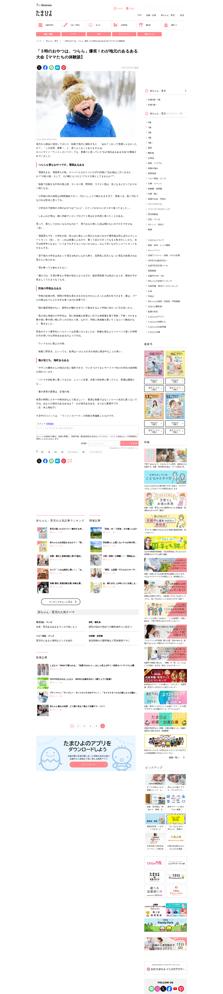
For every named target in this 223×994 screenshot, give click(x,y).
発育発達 (152, 173)
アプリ (73, 34)
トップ (38, 41)
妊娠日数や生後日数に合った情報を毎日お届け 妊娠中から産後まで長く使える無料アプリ (89, 757)
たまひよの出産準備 (157, 326)
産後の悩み (153, 168)
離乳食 (144, 25)
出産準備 (120, 25)
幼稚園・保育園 (155, 188)
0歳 (42, 452)
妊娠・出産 (151, 15)
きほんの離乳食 (155, 306)
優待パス (170, 25)
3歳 (62, 452)
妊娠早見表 (45, 25)
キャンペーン (124, 34)
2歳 (55, 452)
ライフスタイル (73, 452)
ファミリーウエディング (159, 209)
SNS (99, 34)
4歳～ (84, 452)
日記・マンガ (154, 219)
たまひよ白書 (154, 332)
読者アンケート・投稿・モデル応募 (164, 255)
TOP (139, 15)
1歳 (49, 452)
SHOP (118, 8)
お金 (150, 291)
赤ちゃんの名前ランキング (160, 280)
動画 (150, 229)
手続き (151, 296)
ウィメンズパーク (96, 452)
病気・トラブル (155, 163)
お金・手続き (71, 25)
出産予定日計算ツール (158, 265)
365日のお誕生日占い (157, 260)
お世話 (151, 158)
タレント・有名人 (156, 224)
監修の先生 (153, 311)
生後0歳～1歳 (154, 99)
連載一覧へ (174, 757)
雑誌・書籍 (48, 34)
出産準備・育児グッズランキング (163, 286)
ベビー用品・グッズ (157, 178)
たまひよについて (156, 240)
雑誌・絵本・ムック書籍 (159, 245)
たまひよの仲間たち (157, 321)
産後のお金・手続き (157, 198)
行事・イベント (155, 183)
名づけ (94, 25)
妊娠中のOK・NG (156, 275)
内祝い (131, 8)
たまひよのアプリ (156, 316)
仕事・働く (153, 193)
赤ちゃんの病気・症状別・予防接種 (164, 301)
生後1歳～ (152, 104)
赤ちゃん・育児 (168, 15)
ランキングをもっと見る (60, 601)
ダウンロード (89, 764)
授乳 (150, 147)
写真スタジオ (149, 34)
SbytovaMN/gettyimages (46, 139)
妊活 (182, 15)
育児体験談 (153, 214)
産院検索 (152, 270)
